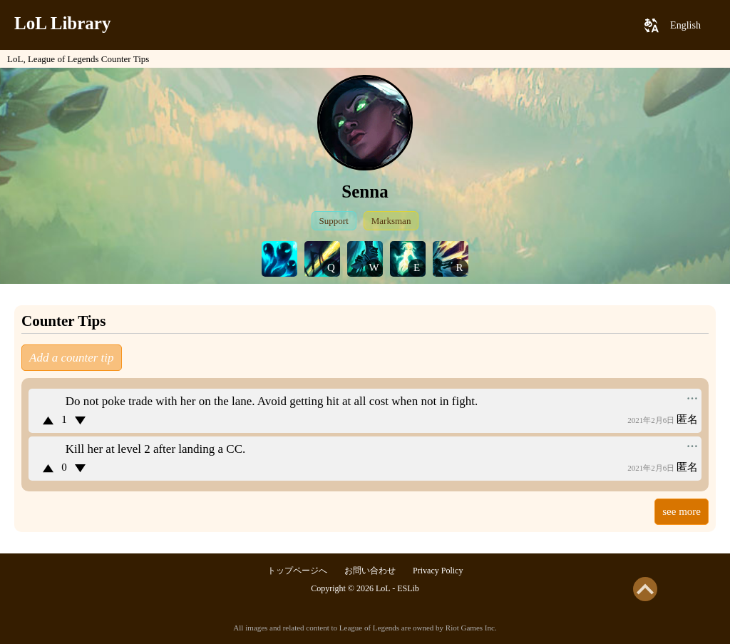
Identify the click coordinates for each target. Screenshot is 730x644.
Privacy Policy (438, 571)
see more (681, 511)
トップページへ (297, 571)
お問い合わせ (370, 571)
